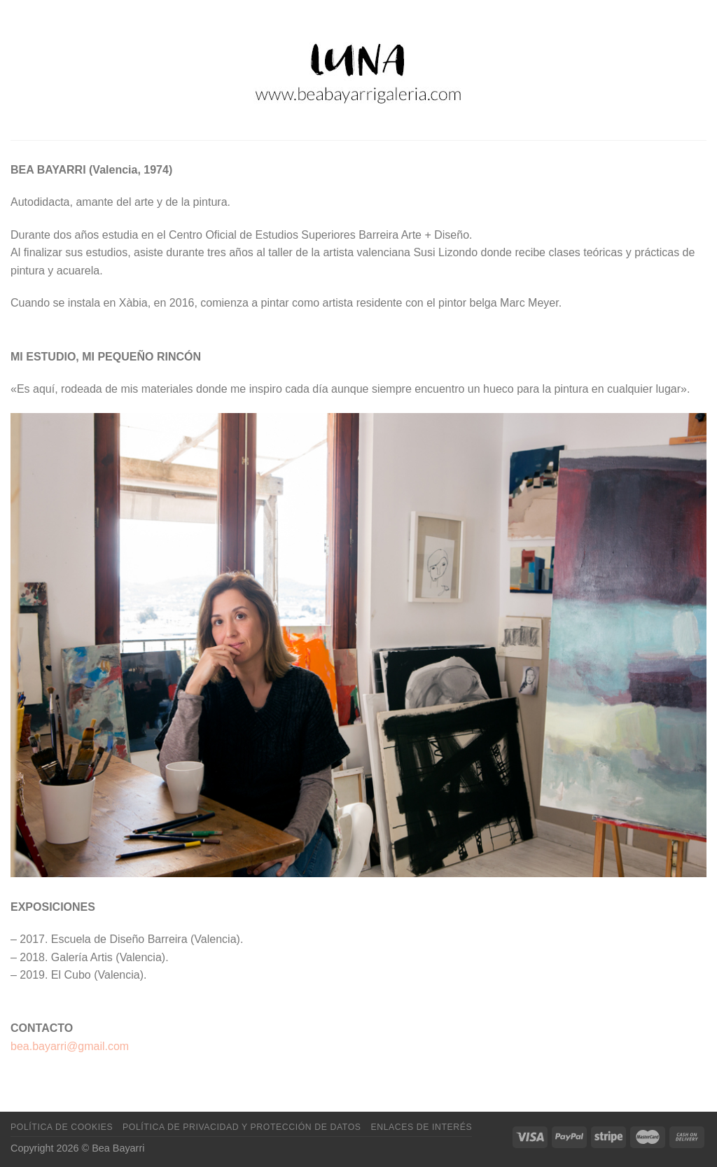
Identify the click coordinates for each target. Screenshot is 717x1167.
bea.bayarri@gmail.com (70, 1046)
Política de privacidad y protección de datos (242, 1127)
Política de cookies (62, 1127)
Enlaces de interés (421, 1127)
